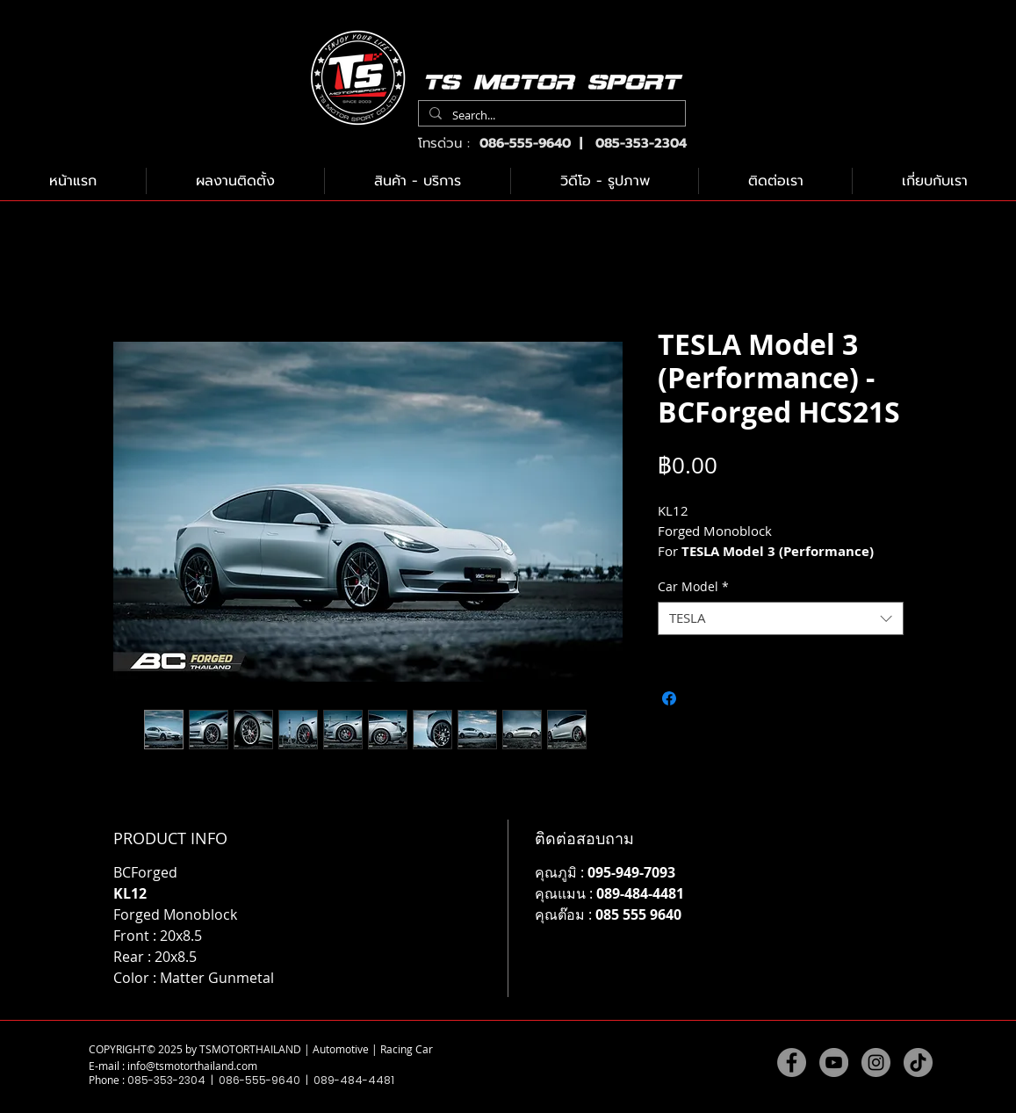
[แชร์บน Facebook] (669, 698)
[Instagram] (875, 1062)
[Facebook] (791, 1062)
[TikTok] (918, 1062)
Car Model (693, 587)
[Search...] (550, 115)
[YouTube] (833, 1062)
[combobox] (781, 618)
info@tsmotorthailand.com (192, 1066)
